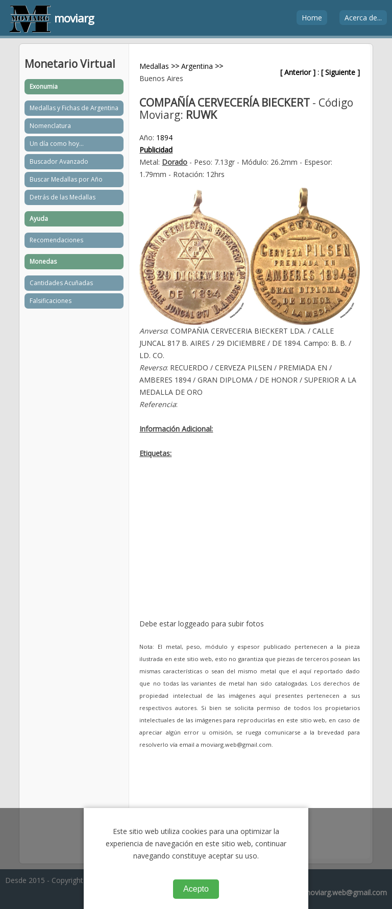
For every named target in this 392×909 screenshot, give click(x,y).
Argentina (197, 66)
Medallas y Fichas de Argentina (74, 108)
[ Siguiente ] (340, 72)
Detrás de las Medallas (62, 197)
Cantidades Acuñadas (61, 283)
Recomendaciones (56, 240)
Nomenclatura (50, 125)
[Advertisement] (249, 546)
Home (312, 17)
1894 (164, 137)
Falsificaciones (50, 300)
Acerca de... (363, 17)
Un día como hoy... (57, 143)
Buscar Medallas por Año (66, 179)
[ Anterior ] (297, 72)
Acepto (196, 889)
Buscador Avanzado (59, 161)
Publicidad (156, 150)
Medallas (154, 66)
